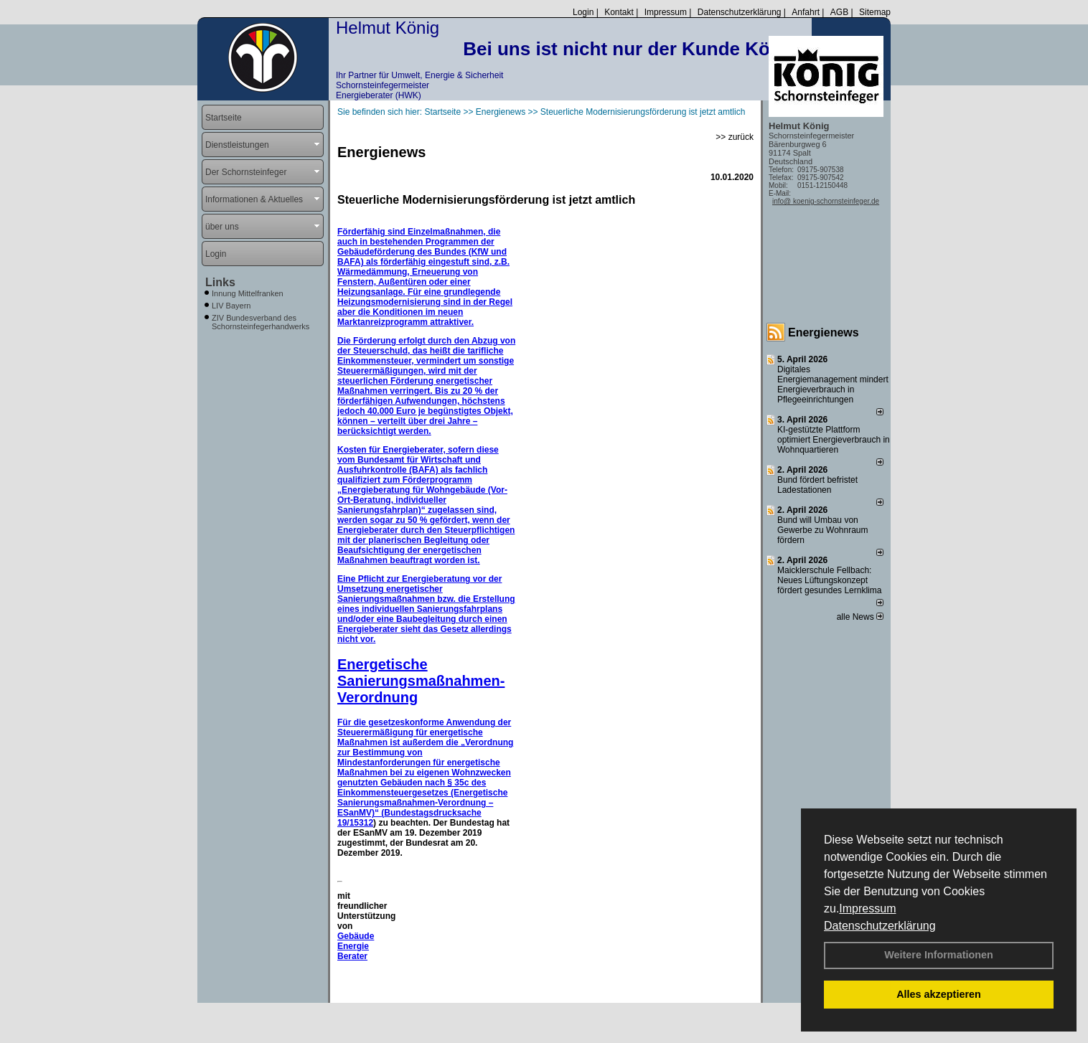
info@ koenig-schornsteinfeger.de (825, 201)
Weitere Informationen (938, 955)
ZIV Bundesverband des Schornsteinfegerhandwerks (260, 322)
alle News (860, 617)
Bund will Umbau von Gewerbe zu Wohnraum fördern (822, 530)
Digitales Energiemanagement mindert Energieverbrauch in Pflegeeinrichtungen (832, 384)
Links (220, 282)
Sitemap (875, 12)
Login (583, 12)
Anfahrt (806, 12)
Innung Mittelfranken (247, 293)
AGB (839, 12)
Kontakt (619, 12)
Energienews (823, 332)
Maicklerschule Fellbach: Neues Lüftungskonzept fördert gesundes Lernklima (829, 580)
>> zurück (735, 137)
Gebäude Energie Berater (355, 946)
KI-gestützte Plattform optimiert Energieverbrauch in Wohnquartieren (833, 440)
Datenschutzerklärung (880, 926)
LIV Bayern (231, 305)
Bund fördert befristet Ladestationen (817, 485)
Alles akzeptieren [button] (938, 994)
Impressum (867, 908)
